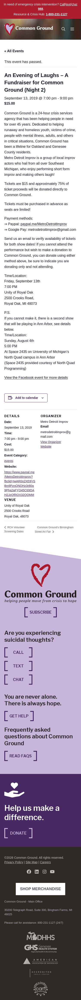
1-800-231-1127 (56, 14)
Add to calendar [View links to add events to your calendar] (26, 397)
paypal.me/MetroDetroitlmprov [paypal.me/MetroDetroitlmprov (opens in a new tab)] (44, 224)
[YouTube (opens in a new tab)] (52, 871)
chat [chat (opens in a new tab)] (74, 4)
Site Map (32, 862)
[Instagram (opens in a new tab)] (44, 871)
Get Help (19, 716)
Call (62, 4)
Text (18, 666)
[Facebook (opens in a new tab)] (29, 871)
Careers (45, 862)
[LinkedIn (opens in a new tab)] (36, 871)
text (68, 4)
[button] (63, 29)
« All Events (14, 51)
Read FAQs (21, 756)
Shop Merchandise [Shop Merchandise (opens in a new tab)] (42, 888)
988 (40, 9)
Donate (18, 833)
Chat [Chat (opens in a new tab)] (23, 679)
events (8, 461)
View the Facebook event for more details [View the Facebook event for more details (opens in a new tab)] (36, 377)
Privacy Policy (13, 862)
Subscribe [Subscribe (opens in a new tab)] (43, 612)
